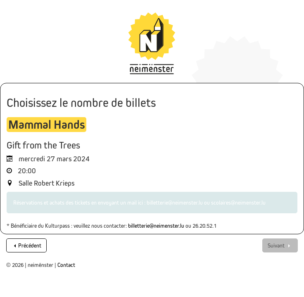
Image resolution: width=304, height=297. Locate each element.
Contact (66, 265)
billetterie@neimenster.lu (156, 225)
